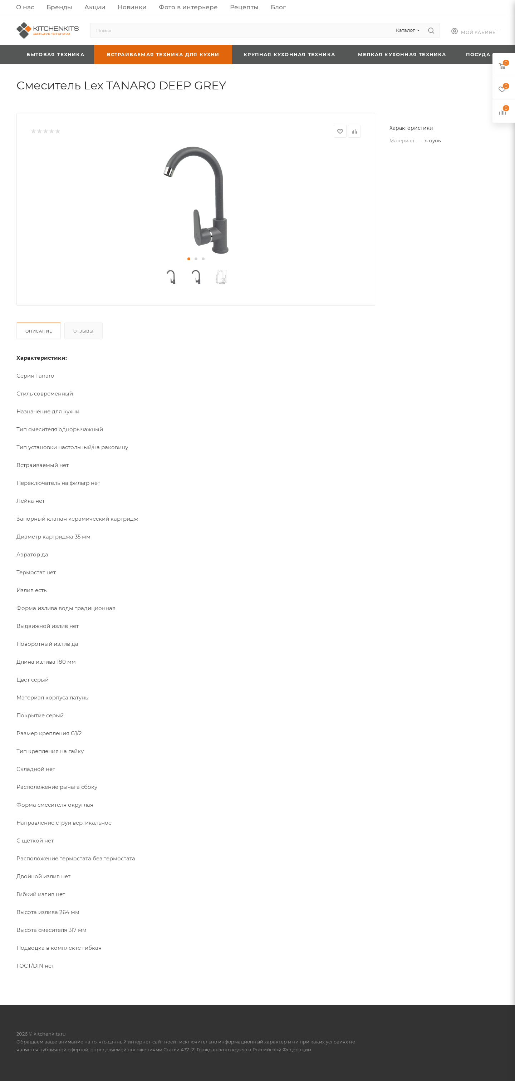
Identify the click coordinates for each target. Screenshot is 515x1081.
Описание (38, 331)
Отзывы (83, 331)
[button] (188, 258)
